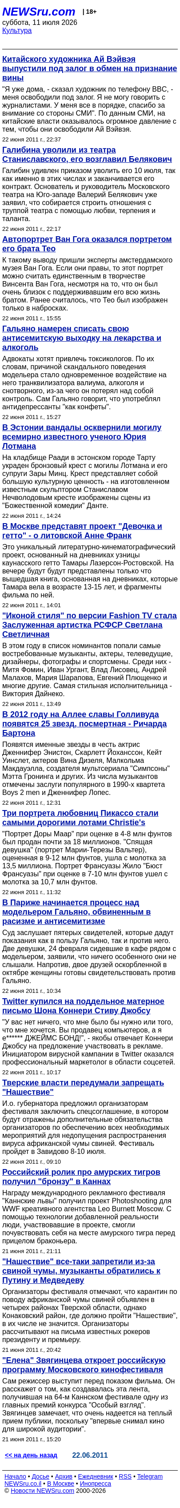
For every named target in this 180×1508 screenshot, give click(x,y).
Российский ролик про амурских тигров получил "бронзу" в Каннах (81, 1177)
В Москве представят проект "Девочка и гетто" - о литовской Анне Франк (82, 531)
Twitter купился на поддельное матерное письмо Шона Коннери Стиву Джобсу (83, 1006)
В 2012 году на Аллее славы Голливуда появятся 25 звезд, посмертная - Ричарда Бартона (84, 724)
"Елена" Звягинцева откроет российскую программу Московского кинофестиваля (83, 1365)
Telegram (150, 1476)
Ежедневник (95, 1476)
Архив (63, 1476)
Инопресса (96, 1483)
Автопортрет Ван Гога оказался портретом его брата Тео (87, 244)
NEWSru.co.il (22, 1483)
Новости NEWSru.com (42, 1490)
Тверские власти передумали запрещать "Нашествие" (83, 1087)
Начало (15, 1476)
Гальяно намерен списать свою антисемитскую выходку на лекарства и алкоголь (81, 338)
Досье (40, 1476)
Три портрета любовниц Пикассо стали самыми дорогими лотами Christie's (80, 818)
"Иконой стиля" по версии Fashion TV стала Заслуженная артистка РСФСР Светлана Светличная (89, 625)
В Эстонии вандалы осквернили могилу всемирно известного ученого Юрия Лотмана (81, 437)
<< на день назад (31, 1455)
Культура (17, 30)
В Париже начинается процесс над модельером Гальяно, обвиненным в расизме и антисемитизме (76, 912)
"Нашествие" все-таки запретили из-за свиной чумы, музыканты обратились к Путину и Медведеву (81, 1271)
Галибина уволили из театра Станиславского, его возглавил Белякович (87, 154)
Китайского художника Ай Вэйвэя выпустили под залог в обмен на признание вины (89, 68)
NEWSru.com (39, 11)
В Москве (60, 1483)
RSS (125, 1476)
